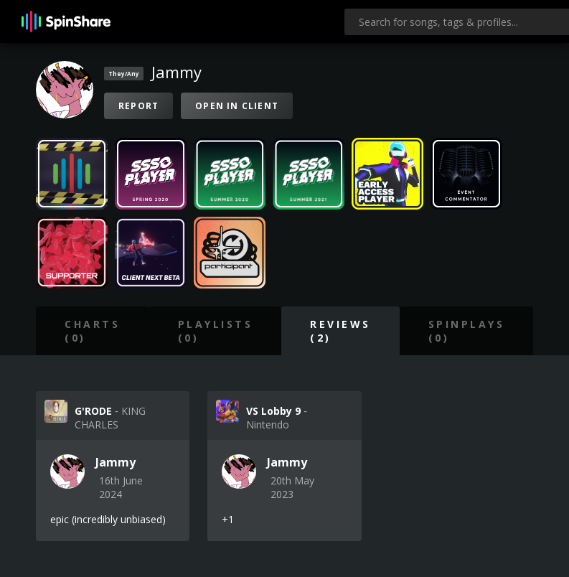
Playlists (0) (215, 330)
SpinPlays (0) (466, 330)
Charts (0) (92, 330)
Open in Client (236, 106)
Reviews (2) (340, 330)
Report (138, 106)
